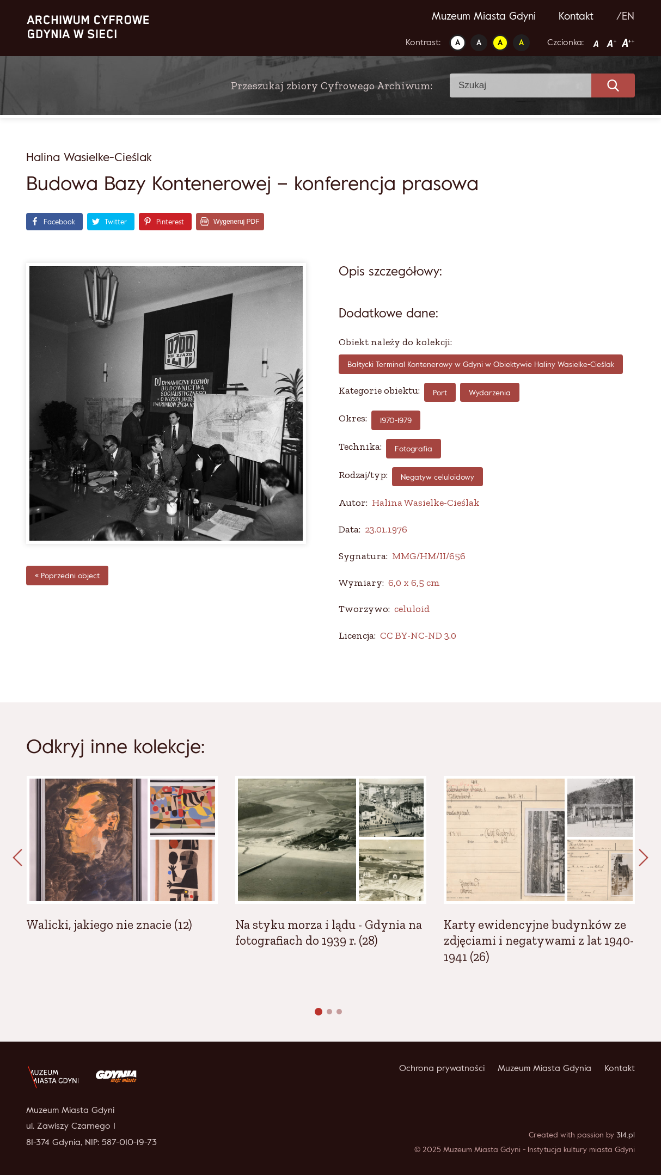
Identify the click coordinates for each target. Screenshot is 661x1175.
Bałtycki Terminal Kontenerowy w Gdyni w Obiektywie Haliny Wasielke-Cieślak (480, 364)
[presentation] (17, 858)
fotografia (413, 448)
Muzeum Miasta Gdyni (484, 15)
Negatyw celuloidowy (437, 476)
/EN (625, 15)
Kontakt (576, 15)
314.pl (625, 1134)
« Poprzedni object (67, 575)
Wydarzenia (490, 392)
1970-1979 (396, 420)
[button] (318, 1011)
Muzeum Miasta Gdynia (544, 1067)
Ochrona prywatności (442, 1067)
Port (440, 392)
